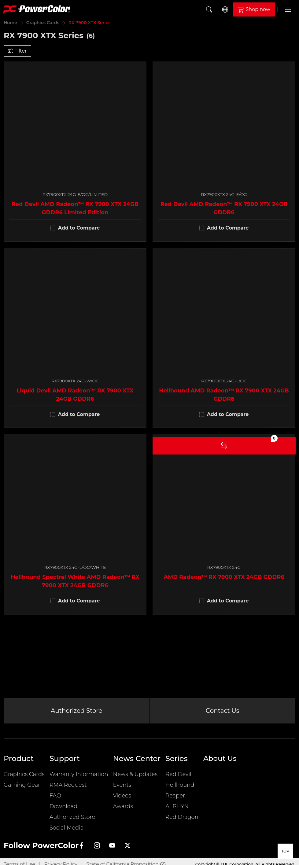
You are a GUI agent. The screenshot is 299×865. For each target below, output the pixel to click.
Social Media (67, 830)
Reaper (175, 798)
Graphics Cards (42, 22)
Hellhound (179, 788)
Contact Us (222, 712)
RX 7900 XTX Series (89, 22)
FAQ (55, 798)
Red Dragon (181, 820)
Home (10, 22)
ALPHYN (177, 809)
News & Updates (135, 777)
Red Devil (178, 777)
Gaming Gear (22, 788)
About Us (220, 761)
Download (64, 809)
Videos (122, 798)
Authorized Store (76, 712)
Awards (123, 809)
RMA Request (68, 788)
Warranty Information (79, 777)
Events (122, 788)
